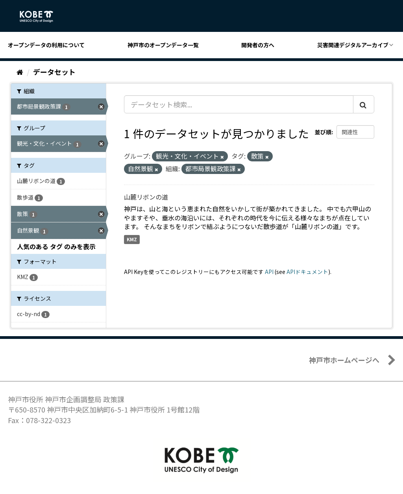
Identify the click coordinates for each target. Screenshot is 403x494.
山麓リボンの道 (146, 197)
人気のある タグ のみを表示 (56, 246)
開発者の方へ (257, 45)
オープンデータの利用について (46, 45)
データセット (54, 72)
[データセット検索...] (238, 104)
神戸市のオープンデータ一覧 (163, 45)
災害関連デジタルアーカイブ (352, 45)
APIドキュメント (307, 272)
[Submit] (363, 104)
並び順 (323, 132)
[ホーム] (20, 72)
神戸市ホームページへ (344, 360)
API (269, 272)
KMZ (132, 239)
